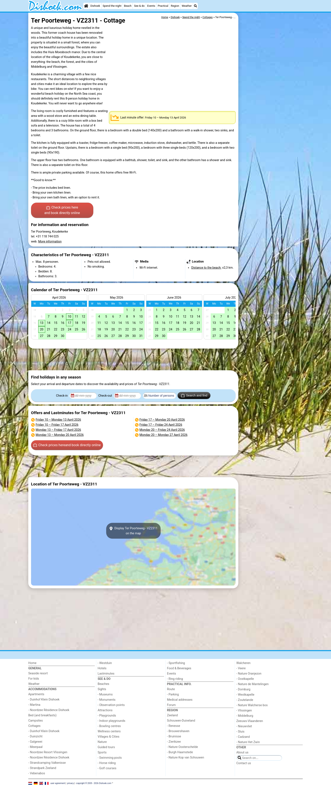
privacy (70, 783)
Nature (102, 742)
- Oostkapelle (245, 679)
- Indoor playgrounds (111, 721)
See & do (139, 5)
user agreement (57, 783)
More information (50, 241)
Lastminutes (106, 673)
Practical (163, 5)
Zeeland (172, 715)
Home (32, 663)
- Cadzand (243, 737)
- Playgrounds (107, 715)
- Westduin (105, 663)
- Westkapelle (245, 694)
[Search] (195, 6)
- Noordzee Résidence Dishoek (48, 710)
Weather (187, 5)
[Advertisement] (271, 109)
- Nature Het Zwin (248, 742)
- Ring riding (175, 679)
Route (171, 689)
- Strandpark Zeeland (42, 768)
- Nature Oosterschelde (182, 747)
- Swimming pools (110, 758)
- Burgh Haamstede (180, 752)
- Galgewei (35, 742)
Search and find (194, 395)
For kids (33, 678)
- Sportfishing (176, 663)
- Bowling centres (109, 726)
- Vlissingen (244, 710)
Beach (127, 5)
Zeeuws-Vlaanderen (249, 721)
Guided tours (106, 747)
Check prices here (62, 210)
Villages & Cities (108, 736)
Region (175, 5)
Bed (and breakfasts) (42, 715)
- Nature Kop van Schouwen (185, 757)
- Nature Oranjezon (249, 673)
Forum (171, 705)
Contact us (243, 763)
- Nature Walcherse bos (252, 705)
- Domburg (243, 689)
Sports (102, 752)
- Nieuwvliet (244, 726)
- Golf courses (107, 768)
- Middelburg (244, 716)
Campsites (35, 720)
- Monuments (107, 700)
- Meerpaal (35, 747)
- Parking (173, 694)
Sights (102, 689)
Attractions (105, 710)
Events (151, 5)
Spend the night (112, 5)
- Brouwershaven (178, 731)
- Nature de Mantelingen (252, 684)
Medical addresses (180, 700)
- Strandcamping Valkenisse (47, 763)
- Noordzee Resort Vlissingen (47, 752)
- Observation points (111, 705)
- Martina (34, 705)
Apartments (36, 694)
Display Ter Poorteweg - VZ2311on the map (133, 531)
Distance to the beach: (206, 267)
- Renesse (173, 726)
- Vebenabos (36, 773)
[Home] (86, 6)
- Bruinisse (174, 736)
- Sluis (240, 731)
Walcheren (243, 663)
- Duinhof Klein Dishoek (44, 699)
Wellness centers (109, 731)
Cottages (34, 726)
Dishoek (95, 5)
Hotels (102, 668)
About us (242, 752)
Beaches (103, 684)
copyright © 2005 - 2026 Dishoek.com (93, 783)
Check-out (105, 395)
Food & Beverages (179, 668)
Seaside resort (38, 673)
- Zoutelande (244, 700)
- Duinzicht (35, 736)
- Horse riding (107, 763)
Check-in (62, 395)
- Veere (241, 668)
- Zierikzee (174, 742)
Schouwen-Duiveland (181, 720)
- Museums (105, 694)
